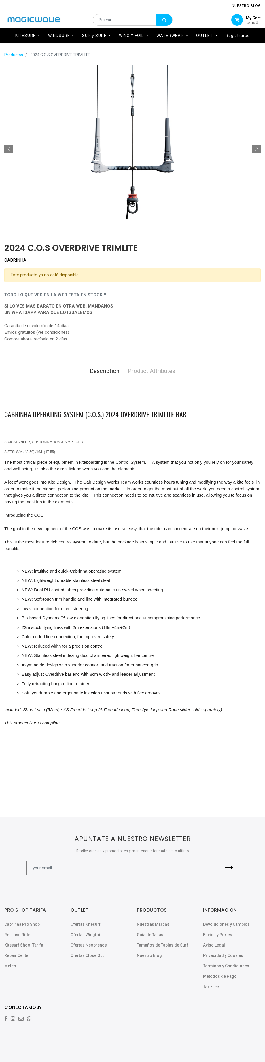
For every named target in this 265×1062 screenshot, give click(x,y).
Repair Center (17, 955)
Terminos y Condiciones (226, 966)
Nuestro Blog (149, 955)
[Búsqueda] (164, 22)
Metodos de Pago (220, 976)
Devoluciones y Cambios (226, 924)
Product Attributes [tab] (151, 371)
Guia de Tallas (150, 934)
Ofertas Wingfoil (86, 934)
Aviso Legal (214, 945)
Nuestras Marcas (153, 924)
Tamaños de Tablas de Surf (162, 945)
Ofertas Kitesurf (86, 924)
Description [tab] (104, 371)
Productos (13, 55)
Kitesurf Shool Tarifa (23, 945)
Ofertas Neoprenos (89, 945)
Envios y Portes (217, 934)
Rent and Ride (17, 934)
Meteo (10, 966)
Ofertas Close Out (87, 955)
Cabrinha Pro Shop (22, 924)
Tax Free (211, 986)
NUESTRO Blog (246, 6)
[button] (8, 149)
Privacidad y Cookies (223, 955)
